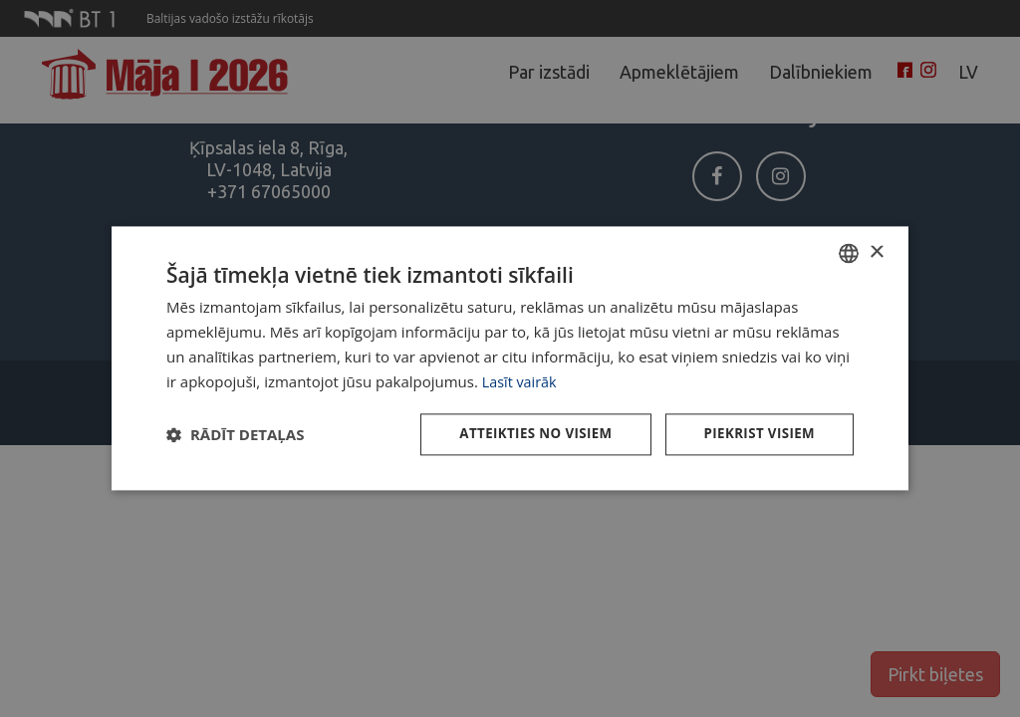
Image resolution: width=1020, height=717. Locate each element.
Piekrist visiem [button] (756, 434)
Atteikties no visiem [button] (526, 434)
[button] (235, 435)
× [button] (876, 251)
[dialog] (510, 358)
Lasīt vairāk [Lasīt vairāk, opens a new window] (521, 380)
